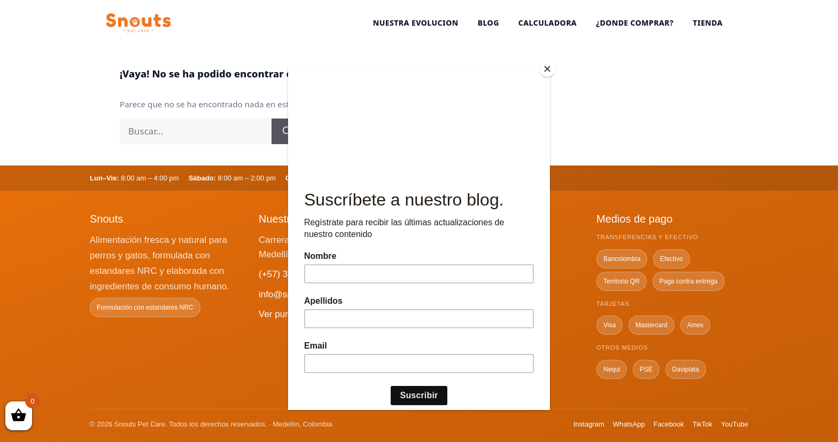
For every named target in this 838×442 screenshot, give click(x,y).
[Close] (547, 69)
